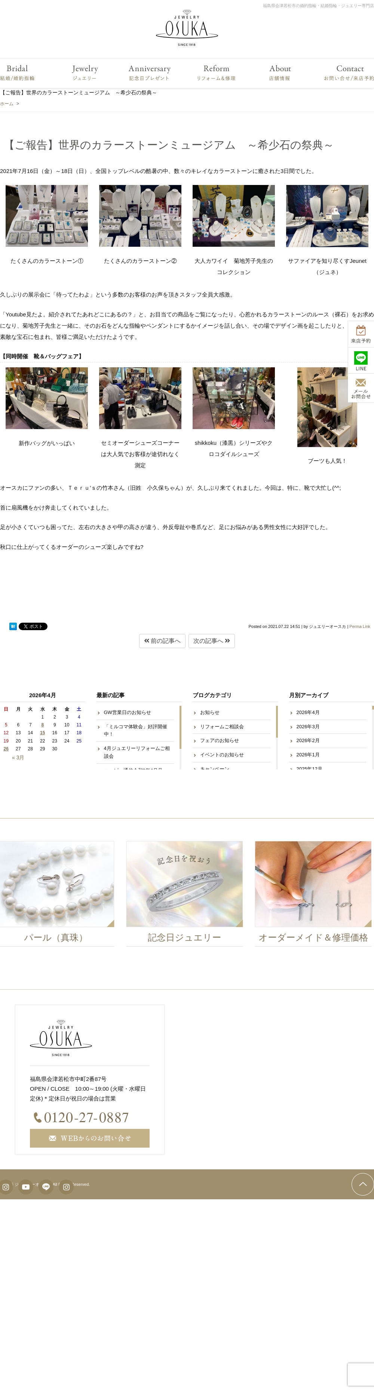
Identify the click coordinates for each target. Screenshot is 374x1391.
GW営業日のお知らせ (127, 712)
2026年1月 (308, 754)
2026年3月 (308, 726)
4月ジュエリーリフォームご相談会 (137, 752)
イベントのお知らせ (222, 754)
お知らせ (210, 712)
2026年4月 (308, 712)
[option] (187, 895)
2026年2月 (308, 740)
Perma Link (359, 626)
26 (6, 748)
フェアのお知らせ (219, 740)
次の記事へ (211, 641)
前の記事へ (162, 641)
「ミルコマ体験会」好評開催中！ (135, 730)
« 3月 (18, 757)
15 (42, 732)
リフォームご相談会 (222, 726)
